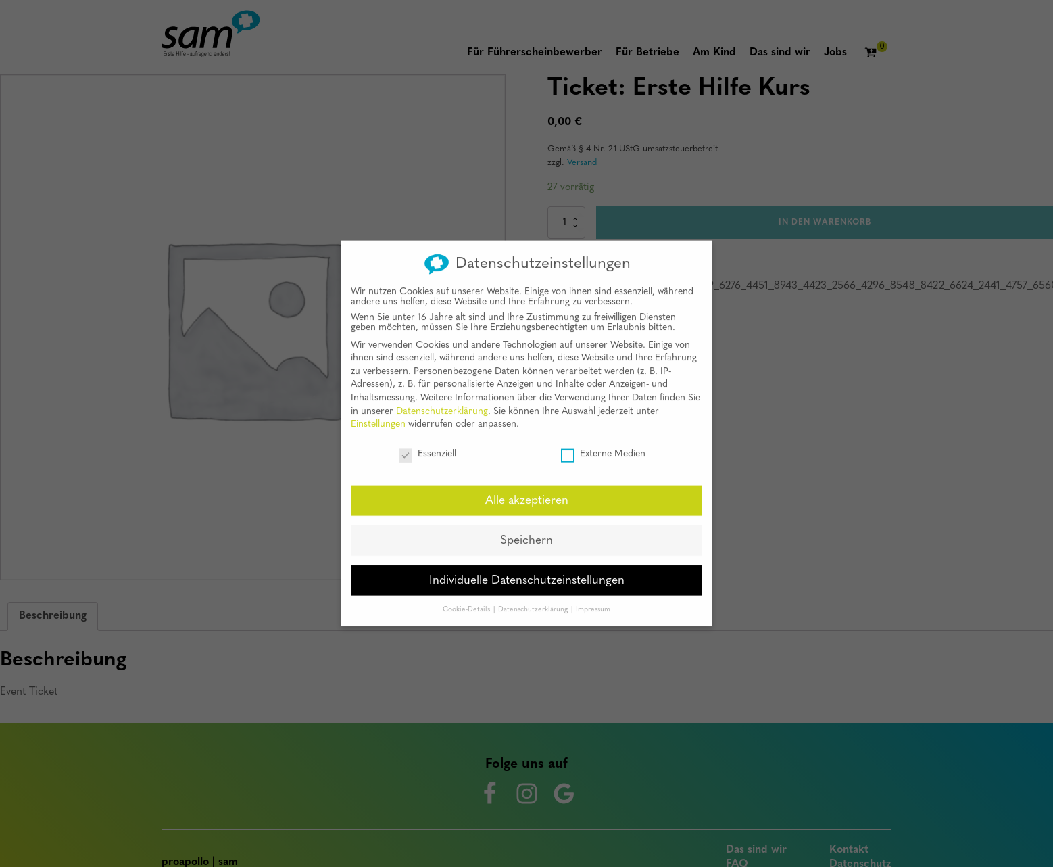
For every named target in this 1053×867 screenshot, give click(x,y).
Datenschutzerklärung (442, 400)
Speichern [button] (526, 529)
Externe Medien (603, 443)
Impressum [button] (593, 598)
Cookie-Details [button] (467, 598)
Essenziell (427, 443)
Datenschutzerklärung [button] (534, 598)
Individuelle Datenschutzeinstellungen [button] (527, 569)
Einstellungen (378, 413)
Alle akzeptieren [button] (526, 489)
